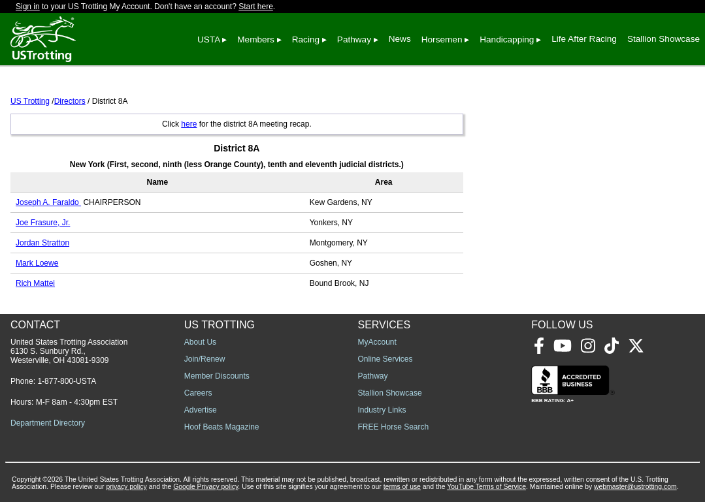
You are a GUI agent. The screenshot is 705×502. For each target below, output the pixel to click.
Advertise (200, 410)
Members (255, 39)
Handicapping (507, 39)
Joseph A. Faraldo (48, 202)
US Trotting (30, 101)
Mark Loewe (37, 263)
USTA (208, 39)
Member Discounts (217, 376)
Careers (198, 393)
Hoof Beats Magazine (221, 426)
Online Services (385, 359)
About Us (200, 342)
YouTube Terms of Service (486, 486)
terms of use (402, 486)
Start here (255, 6)
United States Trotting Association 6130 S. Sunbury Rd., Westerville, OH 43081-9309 (68, 351)
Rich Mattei (35, 283)
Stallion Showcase (663, 39)
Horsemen (442, 39)
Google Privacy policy (205, 486)
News (400, 39)
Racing (306, 39)
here (189, 124)
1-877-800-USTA (66, 381)
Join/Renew (204, 359)
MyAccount (377, 342)
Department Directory (47, 423)
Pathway (354, 39)
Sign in (28, 6)
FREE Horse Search (393, 426)
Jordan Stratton (42, 242)
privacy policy (126, 486)
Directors (70, 101)
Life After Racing (584, 39)
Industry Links (382, 410)
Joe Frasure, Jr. (43, 222)
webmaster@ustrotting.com (635, 486)
